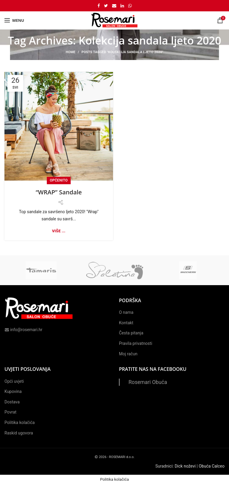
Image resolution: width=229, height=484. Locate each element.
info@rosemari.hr (23, 329)
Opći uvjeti (14, 381)
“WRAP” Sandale (59, 192)
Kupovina (13, 391)
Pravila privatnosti (135, 343)
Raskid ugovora (18, 433)
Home (70, 52)
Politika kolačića (19, 422)
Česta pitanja (131, 333)
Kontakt (126, 322)
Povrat (10, 412)
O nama (126, 312)
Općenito (59, 180)
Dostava (12, 402)
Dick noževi (185, 466)
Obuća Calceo (212, 466)
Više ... (59, 231)
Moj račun (128, 353)
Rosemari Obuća (148, 382)
